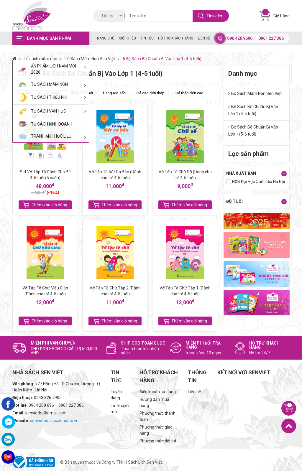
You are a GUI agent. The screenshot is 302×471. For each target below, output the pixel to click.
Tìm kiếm (211, 16)
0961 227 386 (271, 38)
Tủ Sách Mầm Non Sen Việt (93, 58)
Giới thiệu (127, 38)
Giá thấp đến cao (189, 93)
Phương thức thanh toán (157, 416)
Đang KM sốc (114, 93)
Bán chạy (51, 93)
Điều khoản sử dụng (157, 391)
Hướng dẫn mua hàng (154, 402)
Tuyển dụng (116, 394)
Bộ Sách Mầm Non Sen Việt (255, 93)
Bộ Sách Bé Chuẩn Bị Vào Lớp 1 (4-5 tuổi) (253, 110)
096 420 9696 (239, 38)
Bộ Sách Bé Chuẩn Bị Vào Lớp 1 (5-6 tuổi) (253, 130)
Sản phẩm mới (81, 93)
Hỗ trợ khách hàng (175, 38)
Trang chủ (104, 38)
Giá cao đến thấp (150, 93)
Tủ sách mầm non (44, 58)
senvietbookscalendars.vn (54, 420)
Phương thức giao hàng (156, 430)
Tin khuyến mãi (121, 408)
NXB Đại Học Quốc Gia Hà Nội (258, 181)
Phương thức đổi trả (157, 441)
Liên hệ (204, 38)
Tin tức (147, 38)
